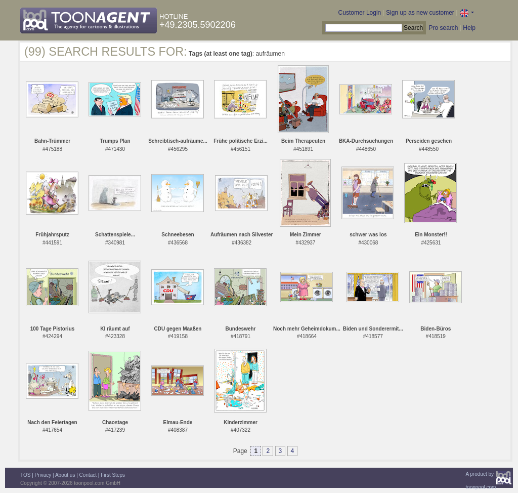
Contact (88, 475)
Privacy (43, 475)
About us (65, 475)
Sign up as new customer (420, 12)
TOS (25, 475)
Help (469, 27)
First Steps (113, 475)
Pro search (443, 27)
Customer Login (359, 12)
